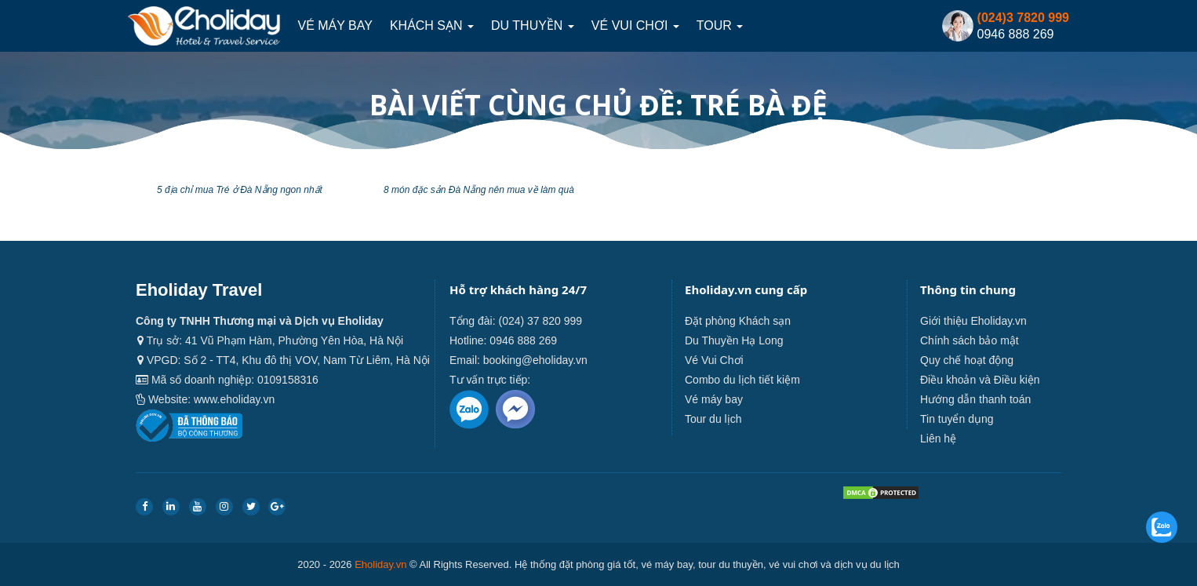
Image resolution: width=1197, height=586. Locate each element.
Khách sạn (432, 25)
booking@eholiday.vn (535, 360)
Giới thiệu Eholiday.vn (973, 321)
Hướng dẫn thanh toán (975, 399)
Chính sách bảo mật (969, 340)
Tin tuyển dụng (957, 419)
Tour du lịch (713, 419)
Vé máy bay (334, 25)
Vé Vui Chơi (635, 25)
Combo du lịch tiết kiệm (742, 379)
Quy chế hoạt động (966, 360)
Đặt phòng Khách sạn (738, 321)
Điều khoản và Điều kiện (980, 379)
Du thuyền (532, 25)
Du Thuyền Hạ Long (734, 340)
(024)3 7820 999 (1023, 17)
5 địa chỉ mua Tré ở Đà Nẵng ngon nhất (239, 189)
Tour (720, 25)
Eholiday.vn (380, 564)
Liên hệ (938, 438)
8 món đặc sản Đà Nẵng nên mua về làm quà (479, 189)
